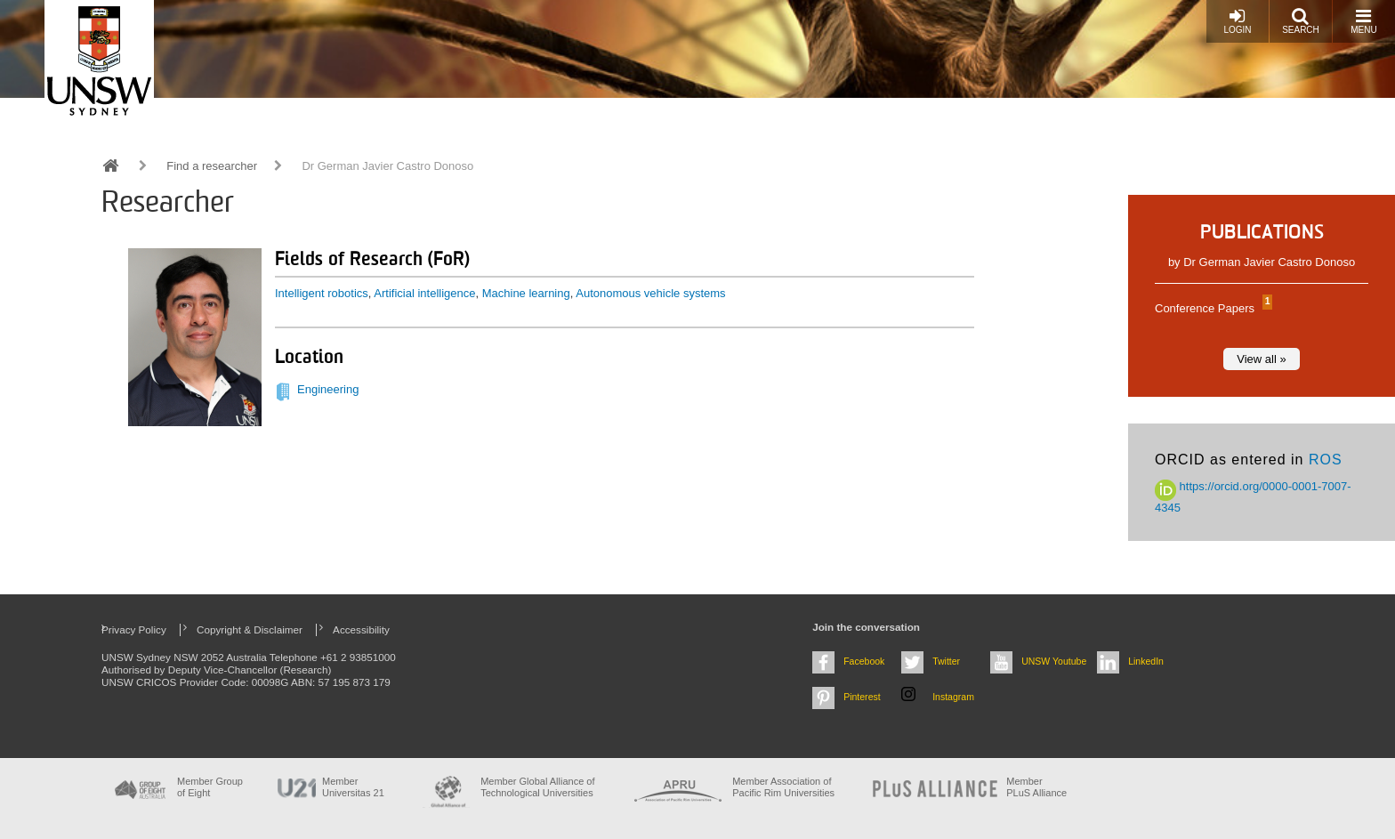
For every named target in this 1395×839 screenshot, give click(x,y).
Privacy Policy (133, 629)
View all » (1261, 359)
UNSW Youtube (1053, 661)
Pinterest (862, 696)
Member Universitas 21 (353, 787)
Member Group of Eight (210, 787)
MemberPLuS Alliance (1036, 787)
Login (1237, 21)
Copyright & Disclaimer (249, 629)
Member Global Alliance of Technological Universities (537, 787)
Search (1300, 21)
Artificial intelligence (424, 293)
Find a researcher (211, 166)
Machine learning (526, 293)
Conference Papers (1211, 308)
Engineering (328, 389)
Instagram (953, 696)
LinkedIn (1146, 661)
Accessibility (361, 629)
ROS (1326, 459)
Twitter (946, 661)
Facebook (863, 661)
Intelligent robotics (321, 293)
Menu (1363, 21)
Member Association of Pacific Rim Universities (783, 787)
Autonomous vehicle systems (650, 293)
